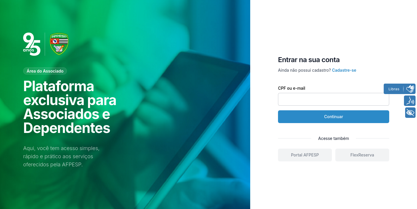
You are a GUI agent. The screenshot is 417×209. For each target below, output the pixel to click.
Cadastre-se (344, 70)
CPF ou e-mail (291, 88)
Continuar (333, 116)
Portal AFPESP (305, 154)
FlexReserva (362, 154)
